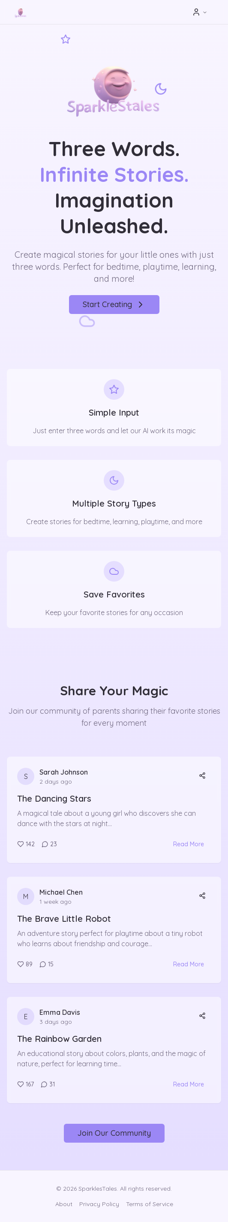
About (63, 1204)
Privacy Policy (99, 1204)
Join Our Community (114, 1133)
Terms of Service (149, 1204)
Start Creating (114, 304)
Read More (188, 844)
